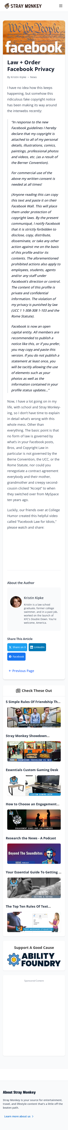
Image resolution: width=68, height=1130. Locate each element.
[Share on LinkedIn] (37, 647)
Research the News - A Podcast (31, 838)
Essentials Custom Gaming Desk (32, 770)
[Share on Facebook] (16, 657)
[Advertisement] (34, 1018)
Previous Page (21, 671)
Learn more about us (19, 1116)
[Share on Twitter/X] (17, 647)
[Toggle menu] (61, 6)
